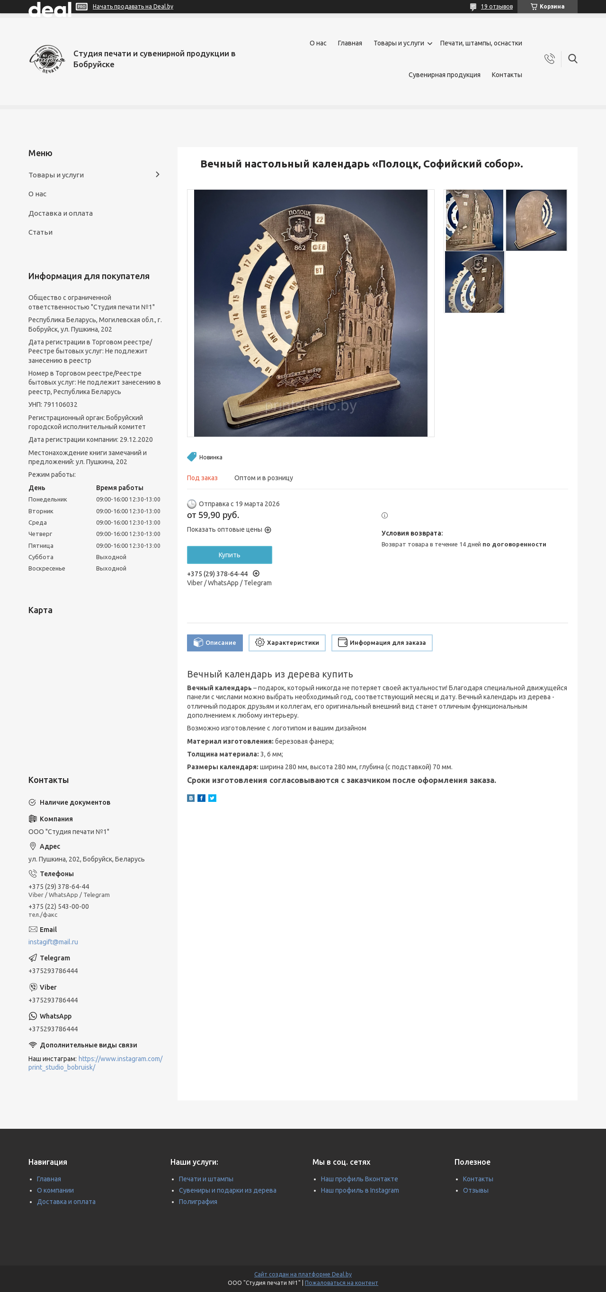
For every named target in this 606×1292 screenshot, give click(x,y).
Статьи (40, 232)
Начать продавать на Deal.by (133, 6)
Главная (350, 43)
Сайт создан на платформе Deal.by (303, 1274)
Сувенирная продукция (445, 75)
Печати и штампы (206, 1179)
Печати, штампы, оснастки (481, 43)
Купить (230, 555)
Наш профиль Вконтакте (359, 1179)
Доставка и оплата (60, 213)
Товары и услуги (399, 43)
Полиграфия (198, 1201)
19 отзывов (497, 6)
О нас (318, 43)
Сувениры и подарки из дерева (227, 1190)
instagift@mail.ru (53, 942)
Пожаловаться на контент (341, 1283)
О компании (55, 1190)
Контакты (507, 75)
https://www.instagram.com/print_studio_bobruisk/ (95, 1063)
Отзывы (476, 1190)
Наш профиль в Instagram (360, 1190)
